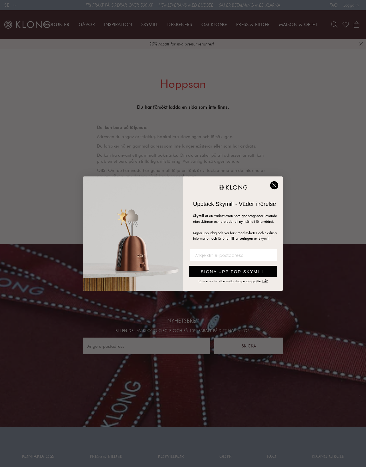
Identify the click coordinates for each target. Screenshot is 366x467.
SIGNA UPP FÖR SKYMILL (233, 271)
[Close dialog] (274, 185)
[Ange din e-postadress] (233, 255)
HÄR (265, 281)
